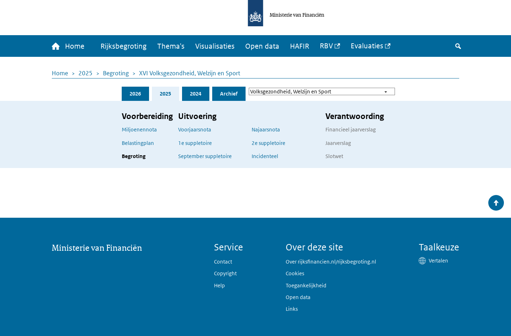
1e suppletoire (195, 143)
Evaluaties (367, 46)
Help (219, 285)
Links (292, 308)
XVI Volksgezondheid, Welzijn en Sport (189, 73)
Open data (262, 46)
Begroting (116, 73)
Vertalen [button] (438, 260)
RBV (326, 46)
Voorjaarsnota (194, 129)
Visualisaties (215, 46)
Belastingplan (138, 143)
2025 (85, 73)
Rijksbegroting (123, 46)
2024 (195, 93)
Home (60, 73)
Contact (223, 261)
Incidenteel (265, 156)
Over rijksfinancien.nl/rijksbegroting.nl (331, 261)
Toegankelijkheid (306, 285)
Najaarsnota (266, 129)
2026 (135, 93)
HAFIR (299, 46)
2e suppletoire (268, 143)
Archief (228, 93)
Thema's (171, 46)
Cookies (295, 273)
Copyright (225, 273)
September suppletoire (205, 156)
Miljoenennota (139, 129)
